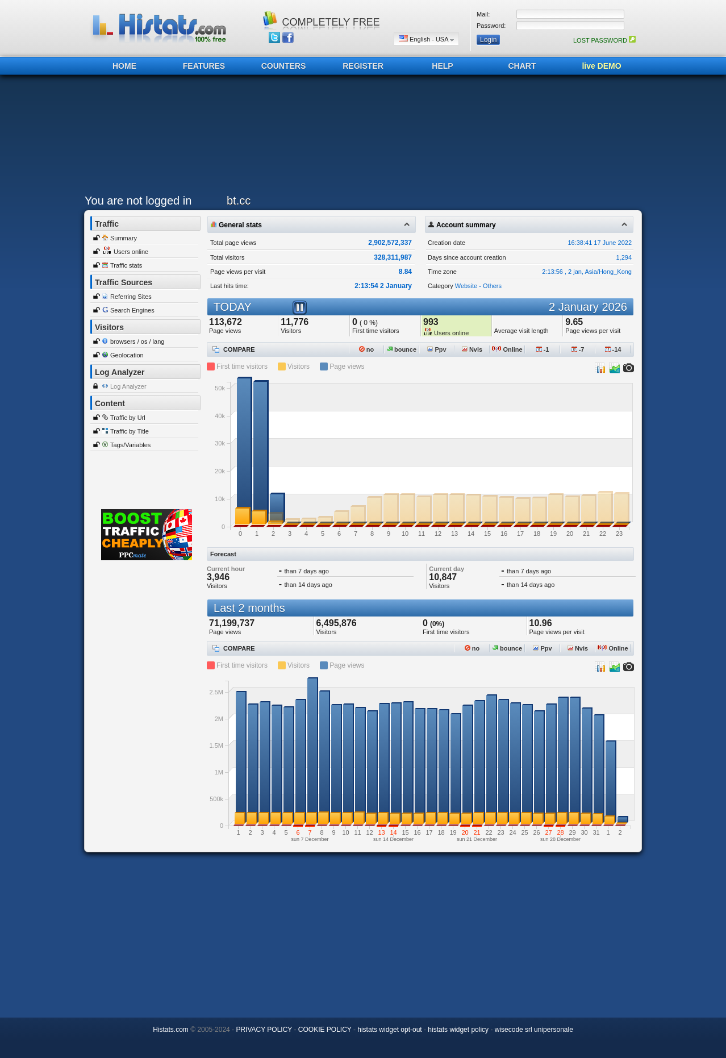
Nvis (472, 349)
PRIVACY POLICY (264, 1030)
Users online (131, 251)
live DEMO (601, 65)
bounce (401, 349)
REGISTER (363, 65)
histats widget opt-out (389, 1030)
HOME (124, 65)
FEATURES (204, 65)
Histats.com (171, 1030)
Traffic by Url (127, 417)
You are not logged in (138, 200)
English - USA (426, 39)
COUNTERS (283, 65)
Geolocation (127, 355)
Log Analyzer (128, 386)
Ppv (436, 349)
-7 (578, 349)
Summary (123, 238)
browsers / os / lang (137, 341)
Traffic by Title (129, 431)
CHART (522, 65)
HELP (442, 65)
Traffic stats (126, 265)
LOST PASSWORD (604, 40)
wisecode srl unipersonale (534, 1030)
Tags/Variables (130, 444)
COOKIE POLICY (325, 1030)
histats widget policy (458, 1030)
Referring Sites (131, 296)
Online (507, 349)
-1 (542, 349)
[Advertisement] (360, 137)
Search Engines (132, 310)
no (366, 349)
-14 (613, 349)
